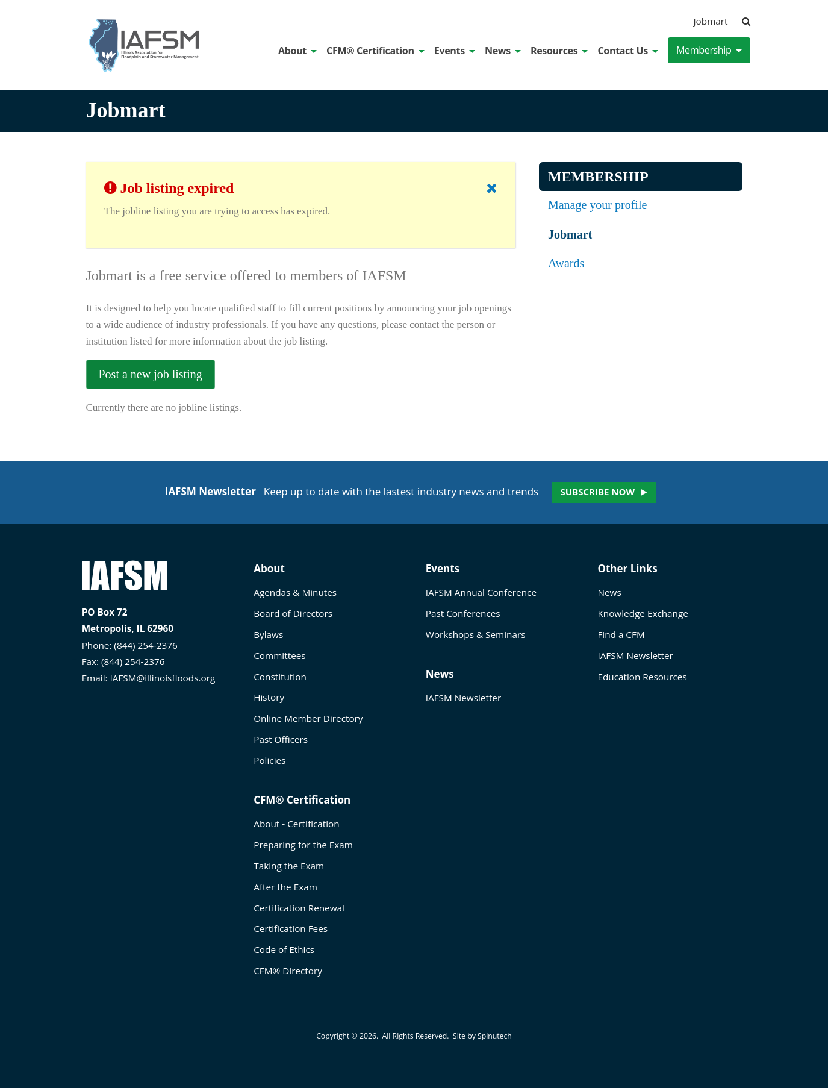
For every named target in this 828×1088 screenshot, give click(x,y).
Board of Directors (293, 613)
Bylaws (268, 634)
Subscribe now (598, 492)
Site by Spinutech (482, 1036)
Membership (709, 50)
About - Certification (296, 824)
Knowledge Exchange (642, 613)
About (297, 50)
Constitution (280, 677)
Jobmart (711, 21)
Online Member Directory (308, 718)
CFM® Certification (375, 50)
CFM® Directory (288, 971)
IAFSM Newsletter (463, 698)
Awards (566, 263)
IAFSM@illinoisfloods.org (163, 678)
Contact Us (627, 50)
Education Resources (641, 677)
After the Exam (285, 887)
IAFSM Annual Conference (481, 592)
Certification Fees (291, 928)
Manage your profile (597, 204)
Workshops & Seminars (476, 634)
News (503, 50)
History (269, 697)
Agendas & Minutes (295, 592)
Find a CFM (620, 634)
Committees (279, 655)
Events (454, 50)
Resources (559, 50)
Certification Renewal (299, 908)
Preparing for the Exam (303, 845)
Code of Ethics (284, 949)
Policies (269, 760)
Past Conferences (463, 613)
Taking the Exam (289, 866)
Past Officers (281, 739)
